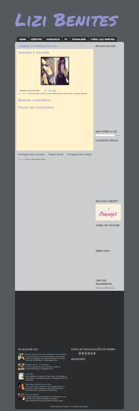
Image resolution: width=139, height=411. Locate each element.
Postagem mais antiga (79, 154)
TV (65, 39)
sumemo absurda (80, 93)
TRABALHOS (79, 39)
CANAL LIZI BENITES (103, 39)
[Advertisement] (108, 100)
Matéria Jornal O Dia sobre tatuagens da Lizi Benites (46, 354)
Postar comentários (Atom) (35, 159)
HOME (22, 39)
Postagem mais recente (31, 154)
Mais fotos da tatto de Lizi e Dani (38, 384)
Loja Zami (29, 374)
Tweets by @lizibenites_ (105, 288)
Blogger (85, 406)
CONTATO (36, 39)
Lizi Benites (66, 19)
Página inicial (56, 154)
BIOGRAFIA (53, 39)
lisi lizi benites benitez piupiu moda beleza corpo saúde (50, 93)
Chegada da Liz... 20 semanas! (37, 364)
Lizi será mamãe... (33, 394)
